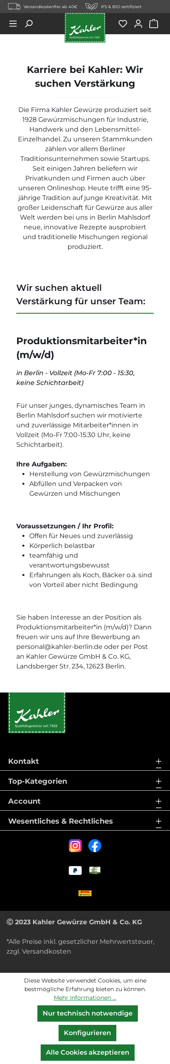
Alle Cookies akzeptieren (87, 1052)
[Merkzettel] (125, 23)
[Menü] (16, 23)
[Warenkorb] (155, 23)
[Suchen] (31, 23)
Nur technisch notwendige (88, 1013)
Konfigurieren (87, 1033)
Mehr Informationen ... (85, 997)
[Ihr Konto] (141, 23)
